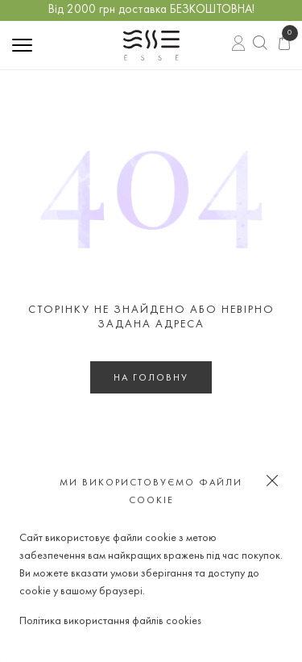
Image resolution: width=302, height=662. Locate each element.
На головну (151, 378)
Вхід (239, 45)
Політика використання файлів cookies (110, 621)
